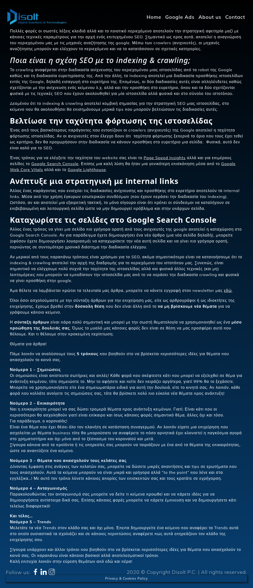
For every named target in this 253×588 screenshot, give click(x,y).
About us (209, 17)
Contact (235, 17)
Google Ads (179, 17)
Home (154, 17)
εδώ (228, 290)
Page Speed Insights (165, 157)
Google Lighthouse (87, 169)
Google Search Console (55, 163)
